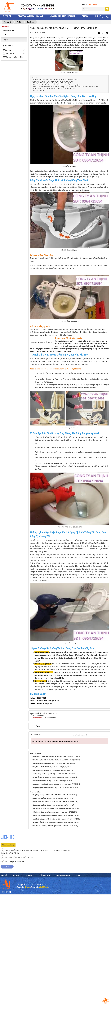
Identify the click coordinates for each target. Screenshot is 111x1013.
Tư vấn (4, 34)
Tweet (38, 833)
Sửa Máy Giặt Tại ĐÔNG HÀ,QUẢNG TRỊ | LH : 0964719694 (49, 905)
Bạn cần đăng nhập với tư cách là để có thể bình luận (55, 848)
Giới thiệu (16, 982)
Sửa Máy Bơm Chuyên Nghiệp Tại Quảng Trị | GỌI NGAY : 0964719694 (52, 922)
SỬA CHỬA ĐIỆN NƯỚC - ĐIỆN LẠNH (62, 16)
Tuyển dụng (28, 982)
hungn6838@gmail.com (17, 968)
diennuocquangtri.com (44, 810)
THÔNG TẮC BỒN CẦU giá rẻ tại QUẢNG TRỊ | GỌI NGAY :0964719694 (52, 929)
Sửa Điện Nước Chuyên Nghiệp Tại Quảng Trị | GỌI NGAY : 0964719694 (53, 925)
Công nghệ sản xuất (8, 30)
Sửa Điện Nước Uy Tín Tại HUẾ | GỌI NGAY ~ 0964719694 (49, 877)
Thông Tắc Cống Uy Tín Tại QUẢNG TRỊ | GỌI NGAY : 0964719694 (51, 932)
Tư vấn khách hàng (44, 982)
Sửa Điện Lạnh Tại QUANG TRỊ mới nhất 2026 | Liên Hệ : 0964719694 (52, 915)
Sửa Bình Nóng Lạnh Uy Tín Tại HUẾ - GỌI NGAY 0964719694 (50, 880)
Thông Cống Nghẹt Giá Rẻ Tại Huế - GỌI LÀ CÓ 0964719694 (49, 870)
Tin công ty (5, 27)
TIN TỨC (85, 16)
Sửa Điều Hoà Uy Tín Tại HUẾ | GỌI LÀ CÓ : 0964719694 (48, 887)
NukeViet (27, 994)
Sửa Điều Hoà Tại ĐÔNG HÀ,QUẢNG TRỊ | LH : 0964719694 (49, 912)
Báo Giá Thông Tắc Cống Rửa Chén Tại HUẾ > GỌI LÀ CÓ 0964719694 (52, 891)
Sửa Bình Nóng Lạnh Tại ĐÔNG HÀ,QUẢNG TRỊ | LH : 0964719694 (51, 908)
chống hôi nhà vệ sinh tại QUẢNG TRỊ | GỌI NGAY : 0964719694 (50, 919)
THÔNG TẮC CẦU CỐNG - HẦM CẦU (30, 16)
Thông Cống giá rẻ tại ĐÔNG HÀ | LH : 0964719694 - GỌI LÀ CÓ (51, 901)
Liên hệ (7, 973)
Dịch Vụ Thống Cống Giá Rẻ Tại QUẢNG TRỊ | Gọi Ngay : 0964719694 (52, 863)
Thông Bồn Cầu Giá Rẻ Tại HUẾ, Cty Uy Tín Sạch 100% (47, 873)
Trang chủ (4, 982)
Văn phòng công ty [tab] (8, 952)
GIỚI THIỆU (7, 16)
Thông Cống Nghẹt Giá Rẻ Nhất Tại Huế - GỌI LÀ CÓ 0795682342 (51, 894)
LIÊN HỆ (98, 16)
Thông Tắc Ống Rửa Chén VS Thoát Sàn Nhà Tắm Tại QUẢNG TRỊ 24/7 (52, 866)
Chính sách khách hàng (63, 982)
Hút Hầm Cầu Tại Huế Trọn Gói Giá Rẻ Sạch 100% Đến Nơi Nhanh (50, 884)
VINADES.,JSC (43, 994)
